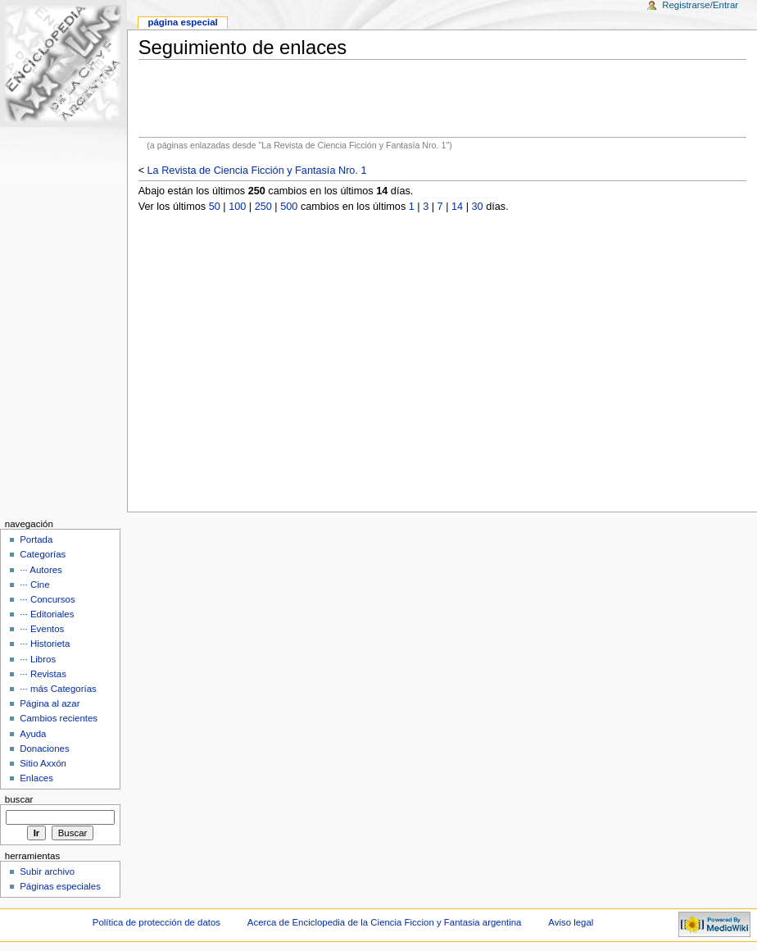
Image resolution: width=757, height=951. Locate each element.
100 (237, 206)
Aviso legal (570, 922)
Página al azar (49, 703)
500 (288, 206)
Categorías (43, 554)
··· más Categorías (58, 689)
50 (214, 206)
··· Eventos (42, 629)
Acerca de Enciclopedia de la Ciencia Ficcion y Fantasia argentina (384, 922)
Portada (36, 539)
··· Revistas (43, 674)
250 (263, 206)
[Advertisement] (442, 98)
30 (477, 206)
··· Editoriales (47, 614)
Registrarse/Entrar (700, 5)
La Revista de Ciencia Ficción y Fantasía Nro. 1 (257, 170)
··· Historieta (45, 643)
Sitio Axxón (43, 763)
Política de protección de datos (156, 922)
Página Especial (182, 22)
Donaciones (45, 748)
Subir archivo (47, 871)
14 (457, 206)
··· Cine (34, 584)
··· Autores (41, 570)
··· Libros (38, 659)
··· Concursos (47, 599)
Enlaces (36, 778)
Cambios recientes (58, 718)
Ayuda (33, 734)
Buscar (19, 799)
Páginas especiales (60, 886)
